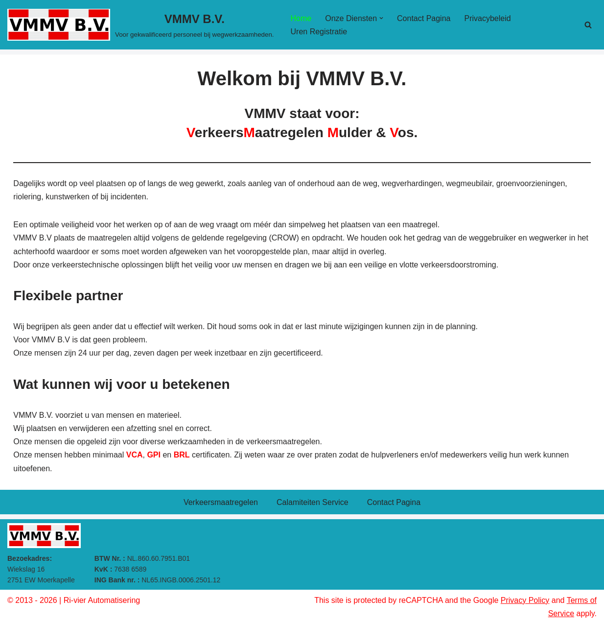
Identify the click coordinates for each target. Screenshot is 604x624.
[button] (381, 18)
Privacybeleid (487, 18)
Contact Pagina (423, 18)
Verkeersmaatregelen (221, 502)
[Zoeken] (588, 24)
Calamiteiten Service (312, 502)
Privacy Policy (525, 600)
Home (301, 18)
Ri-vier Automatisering (102, 600)
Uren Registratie (319, 31)
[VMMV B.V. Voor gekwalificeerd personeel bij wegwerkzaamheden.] (140, 25)
